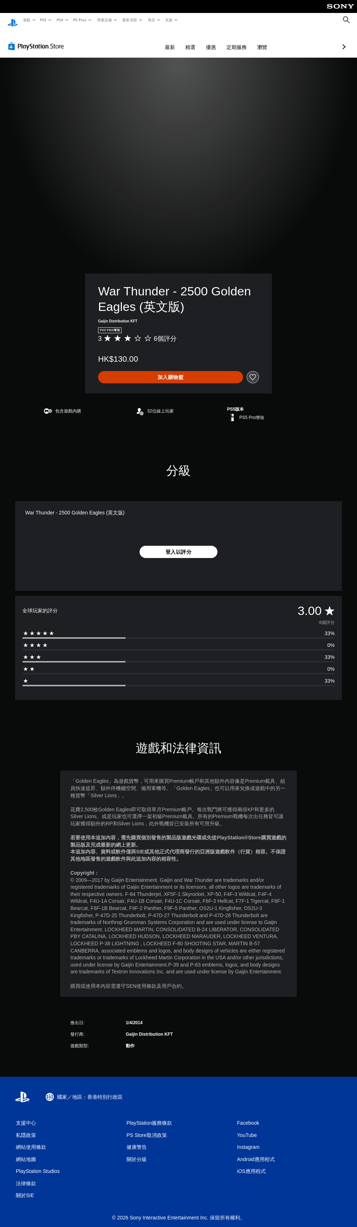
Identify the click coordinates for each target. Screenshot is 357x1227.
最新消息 (129, 19)
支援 (168, 19)
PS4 (59, 19)
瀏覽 (224, 40)
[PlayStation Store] (37, 39)
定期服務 (198, 40)
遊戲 (26, 19)
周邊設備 (104, 19)
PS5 (43, 19)
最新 (132, 40)
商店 (151, 19)
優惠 (173, 40)
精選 (152, 40)
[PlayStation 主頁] (12, 20)
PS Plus (80, 19)
